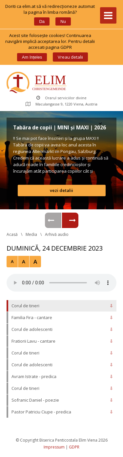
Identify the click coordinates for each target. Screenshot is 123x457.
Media (31, 234)
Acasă (12, 234)
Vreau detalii (70, 57)
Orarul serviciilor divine (61, 97)
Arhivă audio (57, 234)
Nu (63, 21)
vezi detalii (61, 190)
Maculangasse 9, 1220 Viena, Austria (61, 104)
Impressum (54, 447)
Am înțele (32, 57)
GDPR (74, 447)
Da (42, 21)
